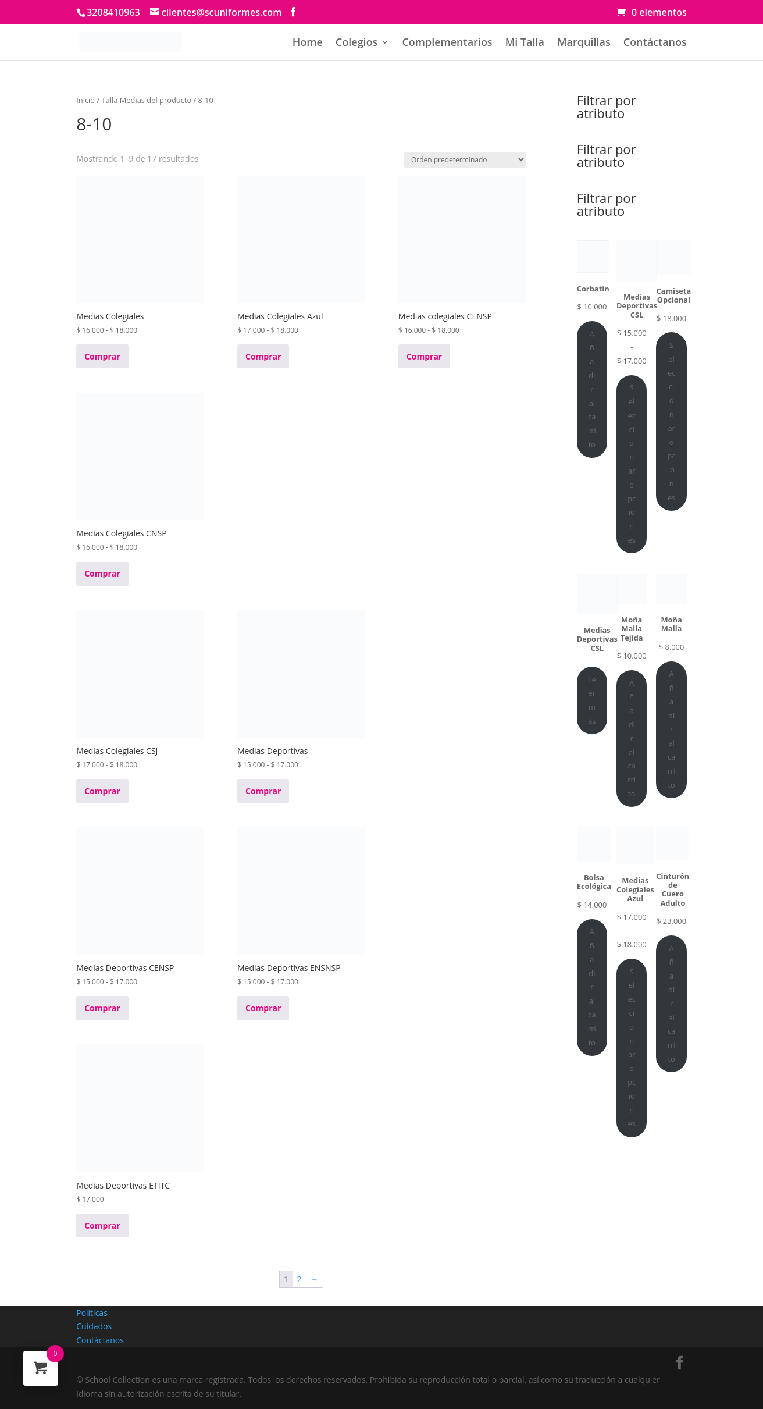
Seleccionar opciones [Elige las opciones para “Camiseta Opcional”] (672, 421)
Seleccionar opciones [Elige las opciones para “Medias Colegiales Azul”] (631, 1047)
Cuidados (94, 1326)
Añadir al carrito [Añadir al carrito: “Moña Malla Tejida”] (631, 738)
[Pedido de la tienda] (465, 160)
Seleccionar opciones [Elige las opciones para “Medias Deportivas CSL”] (631, 463)
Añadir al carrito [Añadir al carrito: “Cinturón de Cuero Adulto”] (672, 1003)
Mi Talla (524, 43)
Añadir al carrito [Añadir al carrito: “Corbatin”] (592, 389)
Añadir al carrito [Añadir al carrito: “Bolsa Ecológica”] (592, 986)
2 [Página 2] (299, 1279)
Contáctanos (655, 43)
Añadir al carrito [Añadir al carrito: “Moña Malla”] (672, 728)
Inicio (85, 100)
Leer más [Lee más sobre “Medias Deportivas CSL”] (592, 700)
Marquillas (584, 43)
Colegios (357, 43)
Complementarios (447, 43)
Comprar (102, 356)
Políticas (92, 1312)
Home (308, 43)
